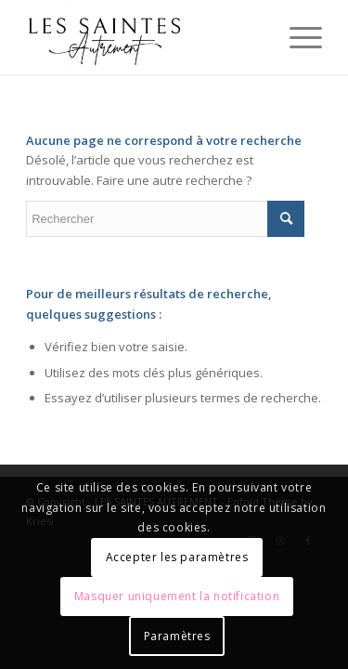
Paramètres (177, 636)
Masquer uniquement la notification (176, 596)
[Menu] (296, 37)
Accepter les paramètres (177, 557)
